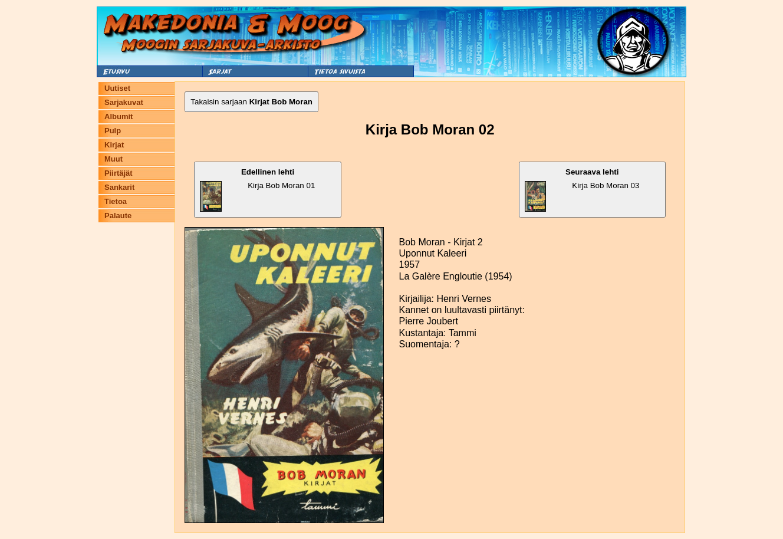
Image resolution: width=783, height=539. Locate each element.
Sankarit (119, 187)
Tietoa (115, 201)
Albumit (118, 116)
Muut (113, 159)
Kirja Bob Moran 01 (257, 189)
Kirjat (114, 144)
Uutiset (117, 88)
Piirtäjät (118, 173)
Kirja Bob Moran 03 (582, 189)
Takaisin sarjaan (251, 101)
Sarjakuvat (123, 102)
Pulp (112, 130)
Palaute (117, 215)
